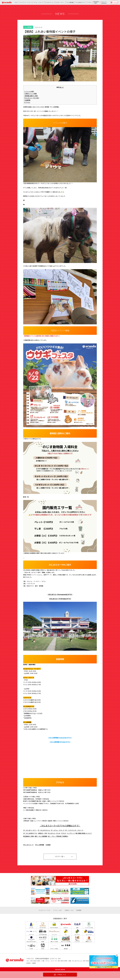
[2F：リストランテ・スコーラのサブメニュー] (83, 830)
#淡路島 (48, 845)
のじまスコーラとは (54, 833)
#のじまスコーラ (28, 845)
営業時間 (27, 100)
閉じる (61, 87)
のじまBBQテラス (80, 2)
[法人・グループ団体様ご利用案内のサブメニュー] (68, 836)
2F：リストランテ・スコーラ (74, 830)
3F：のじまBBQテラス (30, 833)
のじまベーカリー (60, 2)
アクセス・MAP (57, 910)
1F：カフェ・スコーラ (57, 830)
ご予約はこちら (60, 974)
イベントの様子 (29, 91)
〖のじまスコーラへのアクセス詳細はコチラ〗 (60, 825)
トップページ (71, 833)
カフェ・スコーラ (38, 2)
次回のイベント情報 (30, 93)
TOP (16, 2)
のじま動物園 (70, 2)
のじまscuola (7, 2)
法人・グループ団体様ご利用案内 (58, 836)
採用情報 (78, 910)
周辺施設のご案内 (96, 2)
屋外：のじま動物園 (41, 836)
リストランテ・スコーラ (25, 2)
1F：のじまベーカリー (30, 830)
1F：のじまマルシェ (44, 830)
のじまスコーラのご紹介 (31, 98)
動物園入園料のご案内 (31, 96)
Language (115, 2)
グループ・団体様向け (104, 2)
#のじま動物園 (39, 845)
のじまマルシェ (49, 2)
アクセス (89, 2)
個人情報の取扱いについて (83, 833)
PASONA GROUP (60, 970)
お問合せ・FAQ (42, 833)
